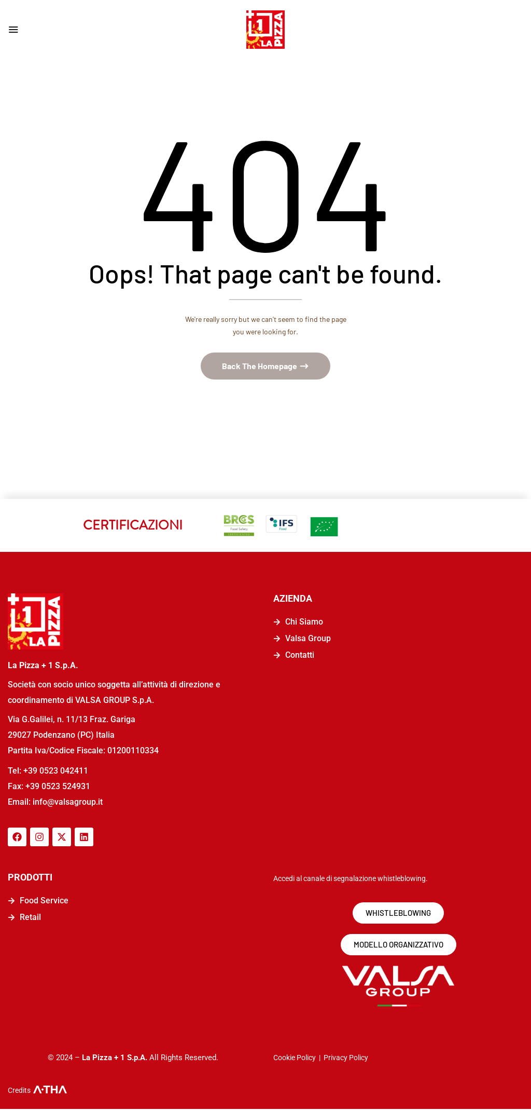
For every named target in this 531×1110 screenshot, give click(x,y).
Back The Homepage (260, 367)
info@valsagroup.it (67, 802)
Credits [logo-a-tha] (19, 1091)
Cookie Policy (294, 1058)
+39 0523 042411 (55, 771)
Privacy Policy (346, 1058)
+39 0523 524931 (57, 787)
